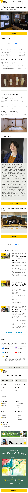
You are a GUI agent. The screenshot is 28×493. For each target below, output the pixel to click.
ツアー (3, 394)
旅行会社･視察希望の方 (7, 426)
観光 (22, 480)
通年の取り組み (5, 415)
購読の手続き (18, 414)
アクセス (3, 385)
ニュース (17, 388)
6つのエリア (18, 393)
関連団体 (4, 417)
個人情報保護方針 (19, 419)
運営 (18, 484)
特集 (8, 480)
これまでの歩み (5, 414)
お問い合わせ (4, 422)
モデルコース (4, 396)
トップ (2, 367)
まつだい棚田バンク (20, 403)
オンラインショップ (20, 385)
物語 (11, 484)
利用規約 (17, 417)
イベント (3, 6)
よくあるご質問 (5, 428)
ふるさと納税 (18, 409)
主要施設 (17, 394)
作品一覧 (4, 403)
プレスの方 (4, 424)
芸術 (15, 480)
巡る (16, 391)
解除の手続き (18, 415)
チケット (4, 393)
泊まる (17, 398)
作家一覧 (4, 405)
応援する (17, 401)
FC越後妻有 (18, 405)
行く (2, 391)
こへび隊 (17, 407)
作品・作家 (4, 401)
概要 (2, 412)
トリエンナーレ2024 (6, 38)
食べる (17, 396)
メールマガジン (19, 412)
